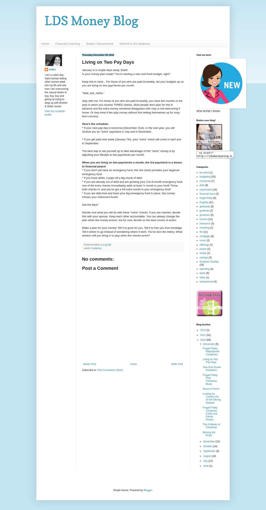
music (203, 241)
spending (205, 270)
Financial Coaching (67, 43)
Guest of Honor (211, 390)
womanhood (206, 282)
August (207, 457)
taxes (203, 274)
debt (202, 186)
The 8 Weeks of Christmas (211, 427)
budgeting (96, 248)
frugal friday (206, 199)
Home (45, 43)
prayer (203, 250)
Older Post (177, 364)
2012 (203, 331)
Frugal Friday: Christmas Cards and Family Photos (210, 414)
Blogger (148, 491)
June (206, 467)
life (201, 233)
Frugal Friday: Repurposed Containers (211, 352)
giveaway (205, 207)
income (204, 220)
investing (204, 229)
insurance (205, 224)
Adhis (52, 69)
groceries (205, 216)
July (205, 462)
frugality (204, 203)
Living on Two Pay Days (210, 362)
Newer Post (89, 364)
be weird (204, 173)
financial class (207, 195)
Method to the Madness (134, 43)
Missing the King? (209, 435)
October (208, 447)
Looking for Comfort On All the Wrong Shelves (212, 400)
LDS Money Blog (92, 20)
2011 (203, 336)
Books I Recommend (99, 43)
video (203, 278)
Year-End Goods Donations (212, 370)
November (209, 442)
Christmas (205, 182)
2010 (203, 341)
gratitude (204, 211)
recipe (203, 254)
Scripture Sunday (209, 262)
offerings (204, 246)
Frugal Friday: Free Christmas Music (210, 381)
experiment (206, 190)
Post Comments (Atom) (110, 370)
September (209, 452)
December (209, 345)
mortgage (205, 237)
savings (204, 258)
